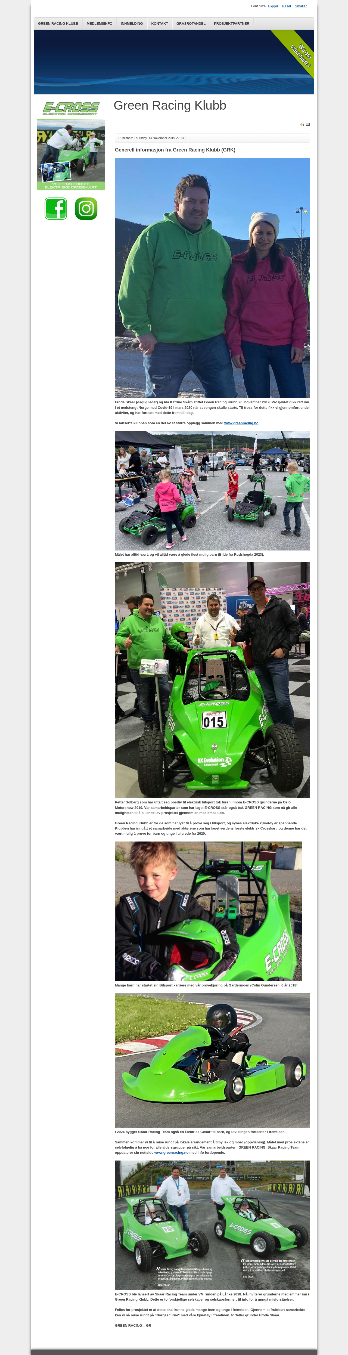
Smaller (301, 6)
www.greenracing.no (241, 423)
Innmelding (132, 23)
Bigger (273, 6)
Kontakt (159, 23)
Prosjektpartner (231, 23)
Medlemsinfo (100, 23)
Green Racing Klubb (58, 23)
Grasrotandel (191, 23)
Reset (286, 6)
